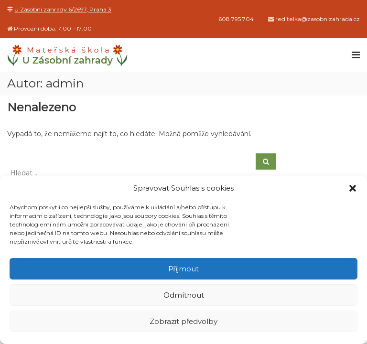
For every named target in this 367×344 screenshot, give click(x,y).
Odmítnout (183, 295)
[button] (352, 188)
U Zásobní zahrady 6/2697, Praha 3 (62, 9)
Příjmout (183, 268)
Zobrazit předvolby (183, 321)
